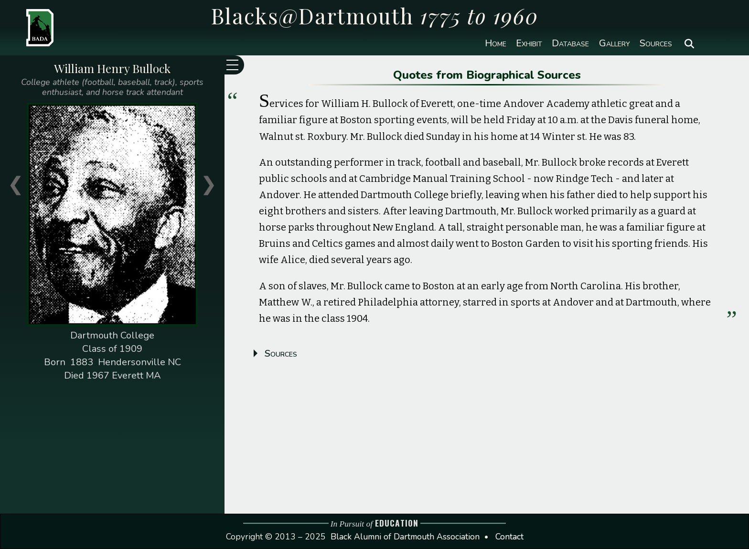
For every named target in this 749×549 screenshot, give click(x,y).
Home (495, 43)
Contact (509, 536)
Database (570, 43)
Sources (656, 43)
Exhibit (529, 43)
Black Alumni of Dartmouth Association (405, 536)
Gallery (614, 43)
